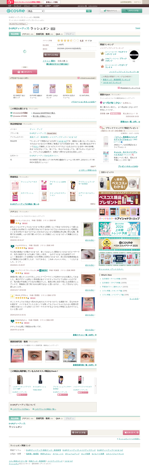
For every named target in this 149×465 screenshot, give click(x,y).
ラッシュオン (39, 28)
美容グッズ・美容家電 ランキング (116, 80)
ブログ (34, 5)
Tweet (137, 28)
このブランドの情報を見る (18, 23)
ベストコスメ (92, 6)
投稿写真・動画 (44, 34)
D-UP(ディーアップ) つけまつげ (110, 450)
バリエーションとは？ (88, 78)
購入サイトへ (24, 72)
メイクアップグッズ (58, 137)
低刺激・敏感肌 (32, 454)
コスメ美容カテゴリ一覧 (18, 461)
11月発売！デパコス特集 (111, 279)
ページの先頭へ (129, 439)
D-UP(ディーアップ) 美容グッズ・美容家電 (43, 450)
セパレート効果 (98, 454)
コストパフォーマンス (115, 454)
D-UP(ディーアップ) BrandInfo (52, 133)
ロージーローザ (111, 52)
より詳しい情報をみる (88, 170)
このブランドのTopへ (21, 409)
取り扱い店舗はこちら (42, 116)
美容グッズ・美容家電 (39, 137)
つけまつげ (72, 137)
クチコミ (27, 34)
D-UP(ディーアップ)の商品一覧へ (23, 204)
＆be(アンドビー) (111, 59)
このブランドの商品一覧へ (45, 409)
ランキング (17, 5)
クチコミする (51, 55)
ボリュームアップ (72, 454)
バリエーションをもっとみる (83, 102)
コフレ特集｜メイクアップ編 (113, 295)
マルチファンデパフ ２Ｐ (116, 53)
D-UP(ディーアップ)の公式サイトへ (44, 156)
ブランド (27, 5)
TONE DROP (37, 390)
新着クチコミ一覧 (84, 335)
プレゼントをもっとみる (128, 166)
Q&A (41, 5)
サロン (36, 146)
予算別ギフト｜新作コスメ (112, 287)
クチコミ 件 (49, 61)
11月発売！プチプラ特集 (111, 283)
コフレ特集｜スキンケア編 (112, 291)
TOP (9, 5)
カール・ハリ (58, 454)
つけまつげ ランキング (112, 82)
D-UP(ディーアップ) (19, 28)
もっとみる (134, 299)
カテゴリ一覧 (82, 6)
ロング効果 (85, 454)
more (92, 166)
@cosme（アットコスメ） (42, 464)
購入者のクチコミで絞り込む (57, 64)
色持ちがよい (45, 454)
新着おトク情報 (52, 2)
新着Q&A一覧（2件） (129, 122)
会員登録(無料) (125, 2)
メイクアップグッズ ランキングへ (123, 72)
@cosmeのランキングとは (130, 88)
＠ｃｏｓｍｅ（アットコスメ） (111, 269)
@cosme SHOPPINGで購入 (44, 113)
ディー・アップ (36, 129)
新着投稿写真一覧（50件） (84, 365)
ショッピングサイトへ (22, 395)
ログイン (137, 2)
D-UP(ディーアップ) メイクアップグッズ (79, 450)
